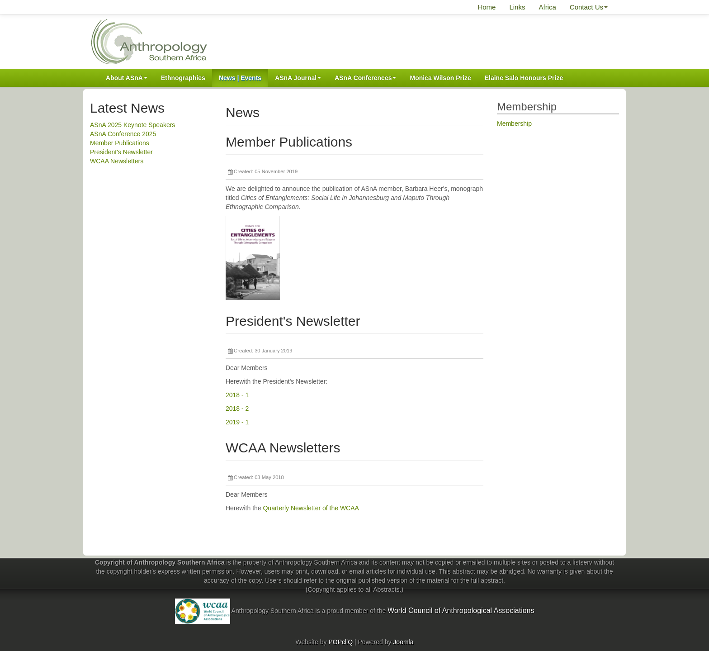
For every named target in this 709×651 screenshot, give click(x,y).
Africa (547, 7)
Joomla (403, 642)
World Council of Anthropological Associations (461, 610)
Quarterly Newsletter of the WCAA (311, 508)
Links (517, 7)
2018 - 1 (237, 395)
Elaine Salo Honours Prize (524, 77)
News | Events (240, 77)
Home (486, 7)
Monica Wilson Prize (440, 77)
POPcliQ (340, 642)
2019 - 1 (237, 422)
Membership (514, 123)
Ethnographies (183, 77)
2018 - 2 (237, 408)
